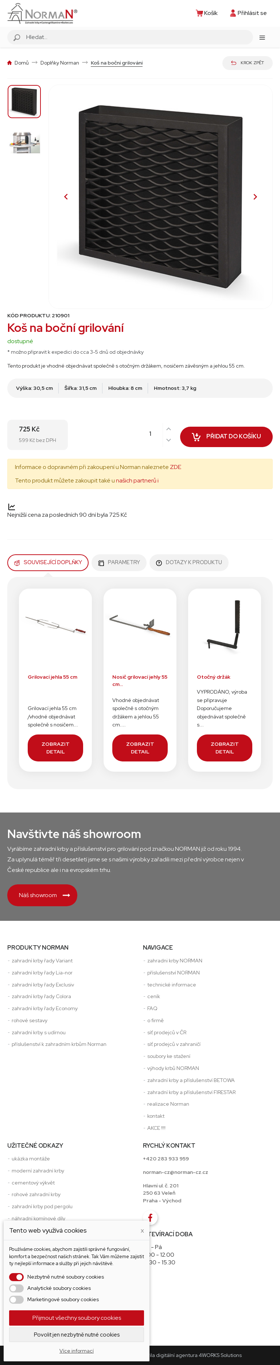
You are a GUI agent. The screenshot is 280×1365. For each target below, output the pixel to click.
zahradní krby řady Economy (45, 1008)
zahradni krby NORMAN (174, 960)
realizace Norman (168, 1104)
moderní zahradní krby (38, 1170)
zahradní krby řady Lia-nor (42, 972)
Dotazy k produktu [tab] (189, 562)
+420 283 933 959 (166, 1158)
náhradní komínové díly (38, 1218)
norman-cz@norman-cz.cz (175, 1172)
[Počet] (156, 434)
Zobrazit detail (56, 748)
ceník (153, 996)
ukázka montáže (31, 1158)
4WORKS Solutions (220, 1355)
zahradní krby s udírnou (39, 1032)
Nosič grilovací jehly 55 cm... (139, 681)
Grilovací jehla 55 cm (52, 677)
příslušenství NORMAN (173, 972)
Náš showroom (44, 895)
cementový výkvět (33, 1182)
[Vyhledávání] (138, 37)
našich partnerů (136, 480)
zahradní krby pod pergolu (42, 1206)
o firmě (155, 1020)
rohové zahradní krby (36, 1194)
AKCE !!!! (156, 1128)
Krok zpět (247, 63)
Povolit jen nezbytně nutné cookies (77, 1334)
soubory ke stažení (168, 1056)
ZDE (175, 467)
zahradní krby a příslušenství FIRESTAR (191, 1092)
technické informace (171, 984)
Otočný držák (213, 677)
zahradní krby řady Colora (41, 996)
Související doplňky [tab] (48, 562)
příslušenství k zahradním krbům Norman (59, 1044)
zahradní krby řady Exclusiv (43, 984)
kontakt (155, 1116)
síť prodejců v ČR (166, 1032)
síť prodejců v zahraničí (174, 1044)
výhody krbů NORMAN (173, 1068)
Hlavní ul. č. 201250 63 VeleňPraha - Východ (162, 1193)
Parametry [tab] (119, 562)
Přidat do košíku (226, 438)
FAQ (152, 1008)
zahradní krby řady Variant (42, 960)
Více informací (76, 1350)
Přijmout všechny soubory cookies (76, 1318)
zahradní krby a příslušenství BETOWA (191, 1080)
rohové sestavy (29, 1020)
